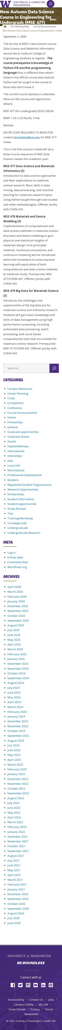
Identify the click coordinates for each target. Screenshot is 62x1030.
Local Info (13, 465)
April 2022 (14, 817)
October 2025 (16, 616)
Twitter (21, 984)
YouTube (36, 984)
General (12, 427)
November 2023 (17, 726)
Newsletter (31, 1014)
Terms (49, 1009)
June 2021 (14, 865)
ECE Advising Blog (20, 26)
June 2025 (14, 635)
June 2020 (14, 923)
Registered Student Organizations (29, 485)
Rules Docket (17, 1009)
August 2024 (15, 683)
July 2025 (13, 630)
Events (11, 417)
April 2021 (14, 875)
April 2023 (14, 760)
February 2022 (17, 827)
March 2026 (15, 591)
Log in (11, 552)
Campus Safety (24, 1004)
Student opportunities (21, 504)
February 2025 (17, 654)
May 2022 (14, 812)
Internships (14, 456)
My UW (43, 1004)
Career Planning (17, 393)
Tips (10, 513)
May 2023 (14, 755)
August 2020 (15, 913)
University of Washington (6, 3)
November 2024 (17, 668)
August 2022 (15, 798)
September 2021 (18, 851)
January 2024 (16, 716)
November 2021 (17, 841)
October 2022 (16, 788)
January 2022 (16, 832)
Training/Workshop (20, 518)
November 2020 (17, 899)
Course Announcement (44, 26)
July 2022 (13, 803)
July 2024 (13, 688)
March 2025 (15, 649)
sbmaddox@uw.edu (27, 137)
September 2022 (18, 793)
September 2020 (18, 908)
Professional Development (24, 475)
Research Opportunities (22, 489)
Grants (11, 441)
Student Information (20, 499)
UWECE (31, 4)
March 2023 (15, 764)
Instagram (29, 984)
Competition (15, 403)
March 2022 (15, 822)
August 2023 (15, 740)
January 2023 (16, 774)
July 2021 (13, 860)
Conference (14, 408)
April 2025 (14, 644)
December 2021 (17, 836)
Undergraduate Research (23, 533)
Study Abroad (16, 508)
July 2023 (13, 745)
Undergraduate (17, 528)
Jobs (10, 461)
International (15, 451)
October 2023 (16, 731)
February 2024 (17, 712)
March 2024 (15, 707)
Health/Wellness (18, 446)
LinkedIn (44, 984)
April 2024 (14, 702)
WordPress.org (17, 567)
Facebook (14, 984)
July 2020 (13, 918)
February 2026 (17, 596)
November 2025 (17, 611)
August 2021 (15, 856)
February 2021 (17, 884)
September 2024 (18, 678)
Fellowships (15, 422)
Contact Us (36, 999)
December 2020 (17, 894)
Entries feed (15, 557)
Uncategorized (17, 523)
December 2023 (17, 721)
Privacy (35, 1009)
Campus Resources (19, 389)
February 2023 (17, 769)
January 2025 (16, 659)
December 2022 (17, 779)
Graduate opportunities (23, 432)
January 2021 (16, 889)
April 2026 (14, 587)
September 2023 (18, 736)
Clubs (11, 398)
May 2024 (14, 697)
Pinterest (52, 984)
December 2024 (17, 664)
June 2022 (14, 808)
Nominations (15, 470)
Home (4, 26)
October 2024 (16, 673)
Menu (53, 19)
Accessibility (16, 999)
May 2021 (14, 870)
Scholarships (15, 494)
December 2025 (17, 606)
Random (13, 480)
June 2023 (14, 750)
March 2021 (15, 880)
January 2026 (16, 601)
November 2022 (17, 784)
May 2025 (14, 640)
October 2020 (16, 904)
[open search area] (50, 4)
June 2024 (14, 692)
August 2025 (15, 625)
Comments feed (17, 562)
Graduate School (18, 436)
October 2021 (16, 846)
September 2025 (18, 620)
